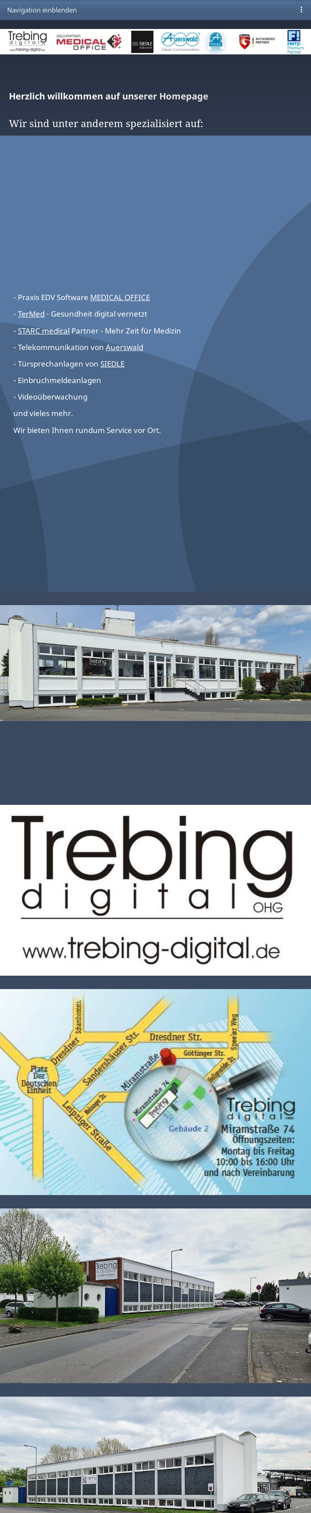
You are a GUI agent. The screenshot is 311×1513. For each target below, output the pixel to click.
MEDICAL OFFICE (120, 297)
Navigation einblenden (42, 9)
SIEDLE (112, 364)
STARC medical (44, 331)
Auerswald (124, 347)
